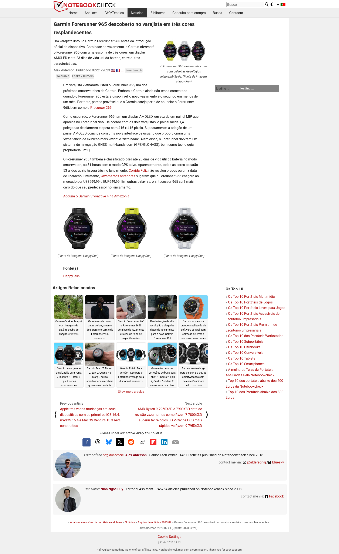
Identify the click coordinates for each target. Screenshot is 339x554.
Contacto (236, 13)
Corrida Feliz (138, 171)
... (122, 70)
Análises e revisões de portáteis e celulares (96, 522)
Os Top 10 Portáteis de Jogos (250, 302)
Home (73, 13)
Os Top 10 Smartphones (246, 364)
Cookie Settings (170, 537)
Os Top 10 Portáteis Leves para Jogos (256, 308)
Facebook (274, 496)
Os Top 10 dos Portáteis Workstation (256, 336)
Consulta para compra (189, 13)
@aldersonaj (254, 462)
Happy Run (71, 276)
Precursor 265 (101, 108)
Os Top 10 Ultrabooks (244, 347)
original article (113, 455)
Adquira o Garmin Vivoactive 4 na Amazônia (96, 196)
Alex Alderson (136, 455)
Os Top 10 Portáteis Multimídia (251, 297)
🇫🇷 (118, 70)
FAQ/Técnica (114, 13)
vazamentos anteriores (118, 176)
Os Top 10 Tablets (241, 358)
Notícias (137, 13)
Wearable (63, 76)
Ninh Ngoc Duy (112, 489)
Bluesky (275, 462)
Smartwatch (133, 70)
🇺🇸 (113, 70)
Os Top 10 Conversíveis (245, 353)
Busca (217, 13)
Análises (91, 13)
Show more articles (131, 391)
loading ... (222, 88)
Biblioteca (158, 13)
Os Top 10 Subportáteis (246, 342)
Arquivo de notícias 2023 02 (154, 522)
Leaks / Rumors (83, 76)
